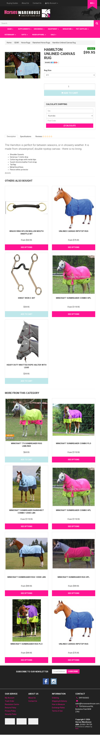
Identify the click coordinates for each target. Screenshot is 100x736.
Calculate (70, 126)
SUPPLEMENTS (24, 29)
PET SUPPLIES (82, 29)
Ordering (55, 698)
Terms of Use (57, 711)
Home (9, 43)
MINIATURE (68, 29)
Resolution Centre (12, 704)
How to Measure (58, 704)
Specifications (25, 136)
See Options (26, 247)
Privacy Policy (10, 711)
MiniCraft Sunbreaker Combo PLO (73, 443)
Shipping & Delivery (59, 701)
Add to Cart (69, 93)
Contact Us (37, 3)
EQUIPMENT (53, 29)
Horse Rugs (25, 43)
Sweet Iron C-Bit (26, 298)
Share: (51, 62)
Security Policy (10, 714)
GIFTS (24, 35)
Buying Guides (12, 3)
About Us (25, 3)
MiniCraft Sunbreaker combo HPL (73, 298)
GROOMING (39, 29)
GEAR (10, 29)
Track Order (9, 701)
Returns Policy (10, 708)
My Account (9, 698)
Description (11, 136)
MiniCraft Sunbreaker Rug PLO (27, 644)
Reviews (44, 136)
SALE (53, 35)
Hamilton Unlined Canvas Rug (64, 43)
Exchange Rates (58, 708)
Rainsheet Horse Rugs (41, 43)
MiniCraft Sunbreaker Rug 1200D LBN (26, 577)
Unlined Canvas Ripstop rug (73, 231)
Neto (77, 728)
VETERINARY (10, 35)
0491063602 (82, 698)
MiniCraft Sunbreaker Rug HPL (74, 577)
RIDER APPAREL (39, 35)
